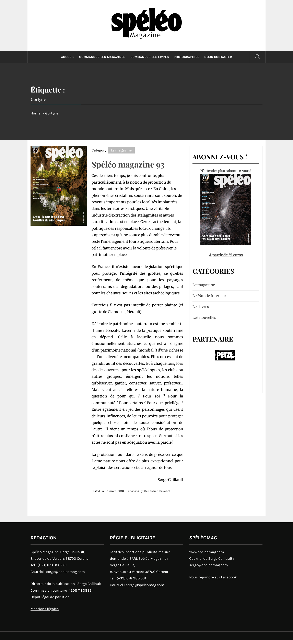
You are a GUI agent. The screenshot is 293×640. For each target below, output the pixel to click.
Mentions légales (45, 609)
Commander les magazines (102, 57)
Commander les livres (149, 57)
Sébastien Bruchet (157, 491)
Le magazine (121, 150)
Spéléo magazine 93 (128, 164)
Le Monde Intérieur (209, 295)
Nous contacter (218, 57)
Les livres (200, 306)
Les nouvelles (204, 317)
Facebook (229, 577)
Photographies (186, 57)
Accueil (67, 57)
